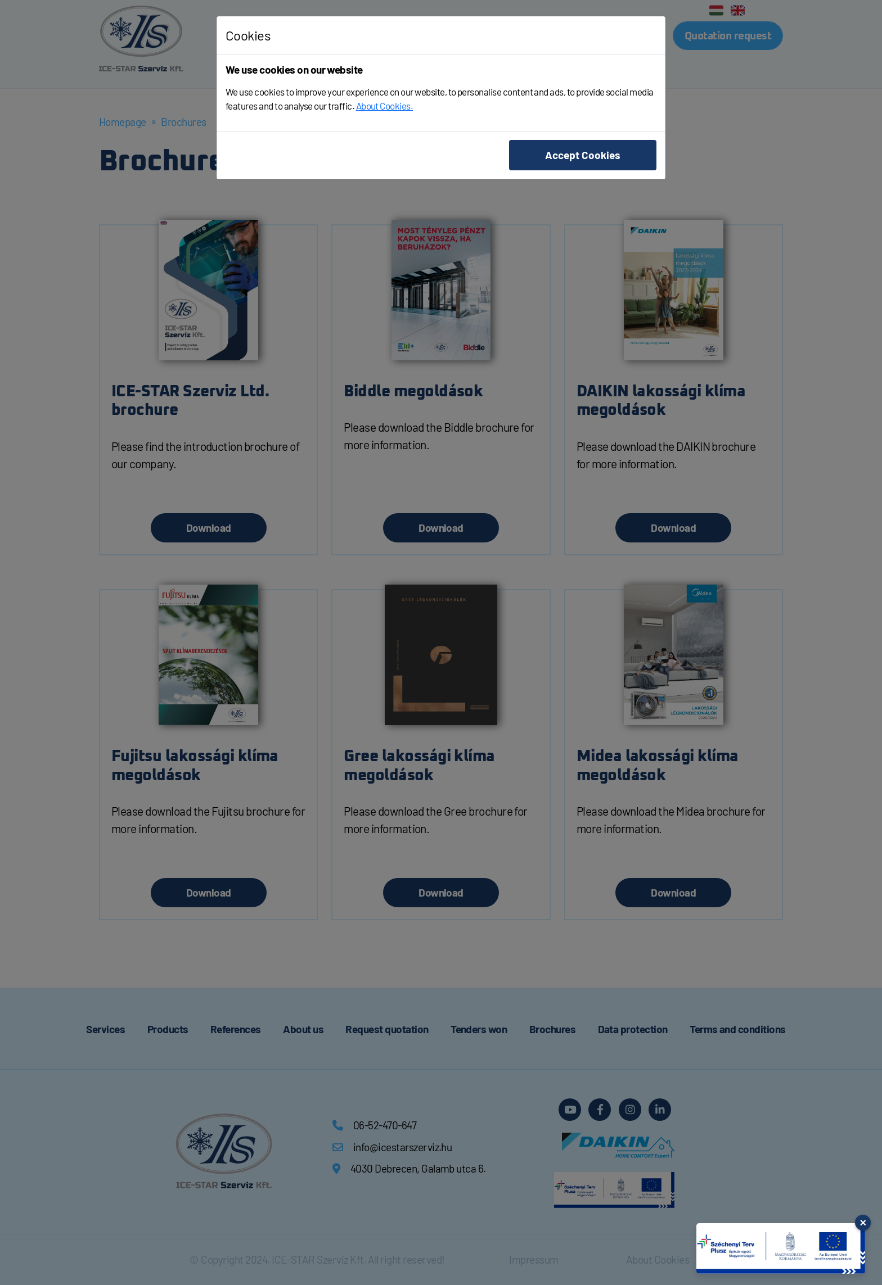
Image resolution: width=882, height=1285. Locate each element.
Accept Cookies (582, 154)
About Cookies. (384, 105)
